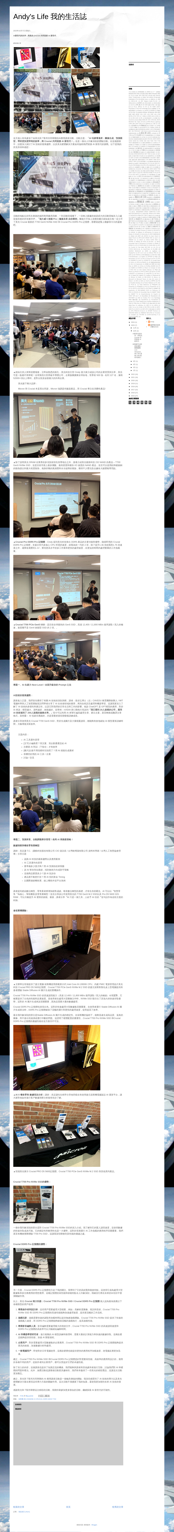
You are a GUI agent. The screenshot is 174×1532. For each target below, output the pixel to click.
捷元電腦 (136, 187)
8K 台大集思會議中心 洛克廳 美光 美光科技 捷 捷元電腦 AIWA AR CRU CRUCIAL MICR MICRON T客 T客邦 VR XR (144, 119)
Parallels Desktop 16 (136, 283)
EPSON (150, 256)
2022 (133, 374)
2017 (133, 390)
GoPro (132, 262)
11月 (135, 328)
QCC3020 (141, 288)
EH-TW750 (137, 254)
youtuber (133, 314)
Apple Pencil (132, 238)
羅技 (144, 226)
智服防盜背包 (137, 193)
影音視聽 (137, 210)
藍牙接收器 (157, 225)
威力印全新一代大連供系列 (140, 178)
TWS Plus (136, 303)
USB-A (156, 305)
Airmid (156, 232)
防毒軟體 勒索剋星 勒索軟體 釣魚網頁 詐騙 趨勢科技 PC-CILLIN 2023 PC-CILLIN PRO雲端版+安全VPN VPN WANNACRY (144, 163)
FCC (139, 258)
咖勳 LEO (149, 167)
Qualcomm (132, 290)
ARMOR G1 (132, 240)
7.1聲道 (143, 116)
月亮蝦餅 (157, 135)
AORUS (146, 236)
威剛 (151, 178)
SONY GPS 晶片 (134, 296)
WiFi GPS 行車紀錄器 (148, 309)
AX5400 (131, 241)
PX (129, 288)
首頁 (68, 1507)
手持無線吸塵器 (148, 135)
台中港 (143, 137)
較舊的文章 (117, 1507)
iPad (156, 269)
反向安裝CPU (143, 127)
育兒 (139, 176)
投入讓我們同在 (150, 156)
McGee (133, 277)
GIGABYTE (147, 260)
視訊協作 (155, 187)
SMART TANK (156, 292)
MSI (137, 281)
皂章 (132, 157)
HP (159, 266)
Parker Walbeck (148, 283)
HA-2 (132, 264)
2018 (133, 386)
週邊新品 (131, 202)
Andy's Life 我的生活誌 (50, 16)
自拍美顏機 (150, 150)
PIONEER (140, 286)
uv (135, 307)
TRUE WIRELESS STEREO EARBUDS (147, 301)
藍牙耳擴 (149, 225)
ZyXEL (136, 316)
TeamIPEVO (144, 299)
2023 (133, 325)
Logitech (141, 275)
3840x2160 (132, 103)
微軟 (142, 204)
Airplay (131, 234)
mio (150, 279)
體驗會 (131, 228)
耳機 (143, 150)
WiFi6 (158, 309)
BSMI (156, 243)
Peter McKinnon (144, 284)
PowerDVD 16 (154, 286)
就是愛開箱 (149, 191)
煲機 (130, 206)
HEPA (135, 266)
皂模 (136, 157)
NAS (142, 281)
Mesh (139, 277)
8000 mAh (151, 116)
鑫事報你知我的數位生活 (155, 326)
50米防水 (139, 110)
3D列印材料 (148, 103)
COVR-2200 (142, 245)
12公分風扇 (132, 92)
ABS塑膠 (138, 228)
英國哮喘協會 (141, 180)
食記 (154, 180)
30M (159, 99)
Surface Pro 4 (147, 298)
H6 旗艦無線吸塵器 (154, 262)
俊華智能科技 (148, 176)
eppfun (143, 256)
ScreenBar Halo (145, 292)
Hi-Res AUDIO (151, 266)
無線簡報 (135, 199)
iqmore (153, 271)
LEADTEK (149, 273)
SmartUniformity (145, 294)
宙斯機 (156, 167)
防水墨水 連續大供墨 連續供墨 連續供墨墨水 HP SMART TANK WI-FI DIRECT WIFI (144, 159)
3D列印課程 (157, 103)
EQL (156, 256)
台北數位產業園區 (146, 142)
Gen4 (139, 260)
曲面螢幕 (157, 148)
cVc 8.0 (155, 247)
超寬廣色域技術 (152, 199)
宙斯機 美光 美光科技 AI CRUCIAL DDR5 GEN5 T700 (37, 1399)
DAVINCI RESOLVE (135, 251)
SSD (139, 298)
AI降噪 (133, 232)
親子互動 (155, 219)
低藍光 (143, 152)
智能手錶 (145, 193)
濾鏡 (146, 223)
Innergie (153, 268)
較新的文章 (18, 1507)
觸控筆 (155, 226)
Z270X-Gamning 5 (152, 314)
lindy (134, 275)
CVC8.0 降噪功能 (134, 249)
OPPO (153, 281)
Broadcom (143, 243)
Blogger (94, 1525)
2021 (133, 377)
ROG (130, 292)
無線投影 (149, 197)
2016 (133, 393)
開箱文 (141, 201)
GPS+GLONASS (141, 262)
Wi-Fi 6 (138, 309)
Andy (152, 322)
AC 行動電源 (146, 228)
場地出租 (131, 191)
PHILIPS (155, 284)
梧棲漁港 (143, 187)
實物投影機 (154, 206)
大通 (154, 123)
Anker (133, 236)
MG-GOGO (148, 277)
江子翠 (132, 150)
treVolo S (131, 301)
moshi (156, 279)
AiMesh (140, 232)
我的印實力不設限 (138, 156)
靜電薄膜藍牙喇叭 (142, 221)
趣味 (139, 217)
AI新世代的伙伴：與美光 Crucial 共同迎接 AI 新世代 (137, 337)
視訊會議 (131, 189)
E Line (144, 253)
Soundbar (145, 296)
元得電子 (151, 125)
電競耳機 (145, 206)
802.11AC (135, 118)
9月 (134, 361)
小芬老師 (134, 125)
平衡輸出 (137, 144)
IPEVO (131, 271)
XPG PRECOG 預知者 (138, 311)
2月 (134, 370)
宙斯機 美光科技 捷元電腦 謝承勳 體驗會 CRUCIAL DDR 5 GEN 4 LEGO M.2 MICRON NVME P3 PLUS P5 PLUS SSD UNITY (144, 172)
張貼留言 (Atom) (24, 1512)
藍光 (132, 226)
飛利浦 (149, 180)
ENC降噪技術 (146, 254)
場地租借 (140, 191)
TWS (130, 303)
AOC (139, 236)
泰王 (139, 182)
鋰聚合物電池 (152, 217)
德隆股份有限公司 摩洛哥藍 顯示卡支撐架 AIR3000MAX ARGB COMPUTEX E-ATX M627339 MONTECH (144, 211)
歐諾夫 (134, 217)
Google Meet (156, 260)
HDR (152, 264)
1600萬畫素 (141, 92)
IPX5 (142, 271)
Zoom (130, 316)
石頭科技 (135, 146)
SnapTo (155, 294)
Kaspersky (140, 273)
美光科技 (157, 178)
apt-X (156, 238)
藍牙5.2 (142, 225)
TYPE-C (144, 303)
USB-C (131, 307)
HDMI (147, 264)
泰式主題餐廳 (146, 182)
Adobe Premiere (141, 230)
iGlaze (146, 268)
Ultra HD (152, 303)
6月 (134, 364)
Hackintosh (139, 264)
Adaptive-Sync (156, 228)
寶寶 (149, 226)
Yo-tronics (157, 313)
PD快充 (133, 284)
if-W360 (140, 268)
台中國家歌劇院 (135, 137)
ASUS (141, 240)
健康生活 (141, 186)
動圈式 (148, 186)
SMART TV (134, 294)
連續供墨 (138, 189)
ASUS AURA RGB (152, 240)
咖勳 (143, 167)
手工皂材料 (138, 135)
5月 (134, 367)
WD (153, 307)
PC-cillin (158, 283)
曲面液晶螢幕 (149, 148)
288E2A (153, 99)
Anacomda (144, 234)
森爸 (157, 195)
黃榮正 (152, 202)
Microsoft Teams (141, 279)
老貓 (138, 150)
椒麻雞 (130, 197)
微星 (137, 204)
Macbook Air (156, 275)
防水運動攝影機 (144, 157)
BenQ (138, 241)
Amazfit (137, 234)
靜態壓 (151, 221)
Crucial (133, 247)
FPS (159, 258)
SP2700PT (132, 298)
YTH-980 (141, 314)
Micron (156, 277)
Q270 (134, 288)
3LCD (132, 105)
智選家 (151, 195)
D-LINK (155, 249)
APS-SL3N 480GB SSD (145, 238)
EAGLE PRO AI (153, 253)
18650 (148, 92)
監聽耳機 (138, 208)
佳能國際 (137, 167)
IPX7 (147, 271)
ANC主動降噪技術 (155, 234)
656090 (152, 110)
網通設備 (154, 208)
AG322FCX (157, 230)
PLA (146, 286)
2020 (133, 380)
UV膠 (140, 307)
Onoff (147, 281)
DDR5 (146, 251)
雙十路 (138, 226)
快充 (154, 154)
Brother (150, 243)
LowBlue (148, 275)
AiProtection (148, 232)
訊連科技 (146, 184)
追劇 (153, 184)
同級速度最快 (151, 146)
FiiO (143, 258)
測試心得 (139, 197)
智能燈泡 (136, 195)
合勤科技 (143, 146)
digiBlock (154, 251)
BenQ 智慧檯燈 (148, 241)
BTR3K (131, 245)
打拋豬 (144, 144)
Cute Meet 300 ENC (144, 247)
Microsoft (131, 279)
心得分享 (143, 133)
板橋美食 (144, 174)
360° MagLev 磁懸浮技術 (149, 101)
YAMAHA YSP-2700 (146, 313)
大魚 (159, 123)
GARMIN (133, 260)
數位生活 (151, 215)
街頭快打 (142, 199)
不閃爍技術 (142, 125)
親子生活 (132, 221)
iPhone (137, 271)
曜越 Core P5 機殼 (138, 223)
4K (137, 105)
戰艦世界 (139, 219)
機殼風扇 (147, 219)
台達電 (155, 142)
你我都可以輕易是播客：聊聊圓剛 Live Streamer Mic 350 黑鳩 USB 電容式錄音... (137, 350)
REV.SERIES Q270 (143, 290)
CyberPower (146, 249)
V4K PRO (147, 307)
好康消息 (139, 148)
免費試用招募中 (151, 152)
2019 (133, 383)
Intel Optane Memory (145, 269)
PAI (159, 281)
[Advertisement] (68, 1485)
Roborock (155, 290)
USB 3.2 (148, 305)
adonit (149, 230)
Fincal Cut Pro (151, 258)
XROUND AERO (133, 313)
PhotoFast (131, 286)
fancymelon (132, 258)
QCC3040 (149, 288)
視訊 (149, 187)
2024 (133, 322)
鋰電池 (145, 217)
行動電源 (135, 152)
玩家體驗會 (152, 174)
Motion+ (131, 281)
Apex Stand (154, 236)
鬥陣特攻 (133, 186)
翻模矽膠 (153, 223)
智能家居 (152, 193)
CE (136, 245)
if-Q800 (133, 268)
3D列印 (139, 103)
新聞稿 (155, 204)
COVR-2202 (152, 245)
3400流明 (134, 101)
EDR (130, 254)
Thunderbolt (154, 299)
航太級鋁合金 (138, 184)
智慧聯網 (143, 195)
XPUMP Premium (153, 311)
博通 (157, 189)
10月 (135, 331)
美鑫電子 (133, 180)
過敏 (134, 206)
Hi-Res (142, 266)
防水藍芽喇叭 (142, 161)
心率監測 (153, 133)
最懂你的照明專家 (148, 189)
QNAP (156, 288)
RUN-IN (136, 292)
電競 (139, 206)
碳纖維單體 (146, 208)
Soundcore (154, 296)
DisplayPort (132, 253)
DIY (139, 253)
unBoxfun (140, 305)
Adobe (132, 230)
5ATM (146, 110)
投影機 (158, 156)
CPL (159, 245)
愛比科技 (148, 204)
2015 (133, 396)
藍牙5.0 (136, 225)
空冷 (135, 176)
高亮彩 (158, 184)
